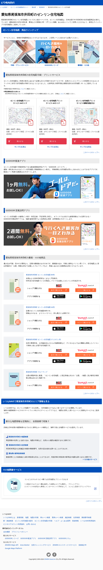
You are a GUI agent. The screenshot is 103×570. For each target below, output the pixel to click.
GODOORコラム (65, 538)
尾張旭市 (42, 7)
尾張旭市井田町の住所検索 (18, 445)
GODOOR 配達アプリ (28, 538)
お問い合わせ (31, 524)
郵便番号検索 (86, 517)
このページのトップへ (91, 152)
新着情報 (20, 517)
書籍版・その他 (83, 53)
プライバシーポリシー (20, 532)
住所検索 (76, 517)
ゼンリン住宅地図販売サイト (20, 7)
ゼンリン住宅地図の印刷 (43, 521)
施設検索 (68, 517)
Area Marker (25, 545)
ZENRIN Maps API (11, 545)
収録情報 (75, 521)
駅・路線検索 (8, 521)
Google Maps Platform (13, 548)
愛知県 (34, 7)
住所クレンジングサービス (41, 545)
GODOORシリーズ (51, 53)
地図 (27, 517)
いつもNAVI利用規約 (87, 521)
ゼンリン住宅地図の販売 (24, 521)
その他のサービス (90, 459)
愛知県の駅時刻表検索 (17, 453)
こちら (22, 89)
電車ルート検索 (57, 517)
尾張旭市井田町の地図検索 (18, 437)
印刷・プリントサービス (19, 53)
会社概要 (6, 532)
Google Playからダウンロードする (85, 296)
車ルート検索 (45, 517)
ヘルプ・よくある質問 (62, 521)
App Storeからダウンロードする (58, 296)
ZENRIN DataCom (50, 559)
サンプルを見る (20, 147)
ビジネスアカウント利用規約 (13, 524)
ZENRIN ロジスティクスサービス (65, 545)
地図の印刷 (34, 517)
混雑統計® (82, 545)
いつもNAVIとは (9, 517)
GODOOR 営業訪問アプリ (47, 538)
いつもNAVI (3, 7)
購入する (20, 141)
